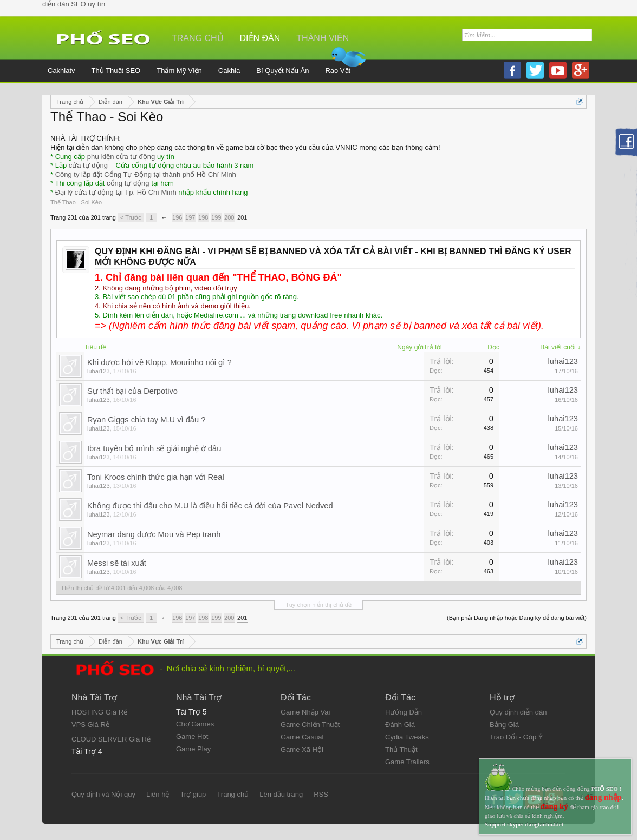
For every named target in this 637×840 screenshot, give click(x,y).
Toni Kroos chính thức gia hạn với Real (155, 477)
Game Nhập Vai (305, 712)
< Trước (130, 217)
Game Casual (302, 737)
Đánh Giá (400, 724)
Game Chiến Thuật (310, 724)
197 (190, 217)
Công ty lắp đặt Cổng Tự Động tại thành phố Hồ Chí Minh (145, 174)
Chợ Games (195, 724)
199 (216, 217)
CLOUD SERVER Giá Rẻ (111, 739)
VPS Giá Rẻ (90, 724)
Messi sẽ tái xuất (116, 563)
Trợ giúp (193, 794)
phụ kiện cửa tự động (121, 157)
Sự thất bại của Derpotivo (132, 391)
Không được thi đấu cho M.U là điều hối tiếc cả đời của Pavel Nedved (210, 505)
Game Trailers (407, 762)
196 (177, 217)
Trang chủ (198, 38)
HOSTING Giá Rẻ (99, 712)
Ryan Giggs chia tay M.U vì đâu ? (146, 419)
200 (229, 217)
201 (242, 217)
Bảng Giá (504, 724)
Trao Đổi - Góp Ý (516, 737)
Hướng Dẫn (403, 712)
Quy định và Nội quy (103, 794)
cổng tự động (128, 183)
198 (203, 217)
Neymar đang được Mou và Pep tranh (153, 534)
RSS (321, 794)
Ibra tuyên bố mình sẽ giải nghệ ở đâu (154, 448)
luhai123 (98, 371)
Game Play (193, 749)
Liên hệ (157, 794)
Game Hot (192, 736)
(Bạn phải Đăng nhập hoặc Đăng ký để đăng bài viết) (517, 617)
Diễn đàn (260, 38)
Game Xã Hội (302, 749)
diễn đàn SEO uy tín (73, 4)
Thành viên (322, 38)
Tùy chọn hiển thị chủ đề (318, 604)
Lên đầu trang (281, 794)
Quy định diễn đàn (518, 712)
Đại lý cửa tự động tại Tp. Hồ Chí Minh (116, 192)
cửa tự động (88, 165)
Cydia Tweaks (407, 737)
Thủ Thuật (401, 749)
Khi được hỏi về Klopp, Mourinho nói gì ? (159, 362)
